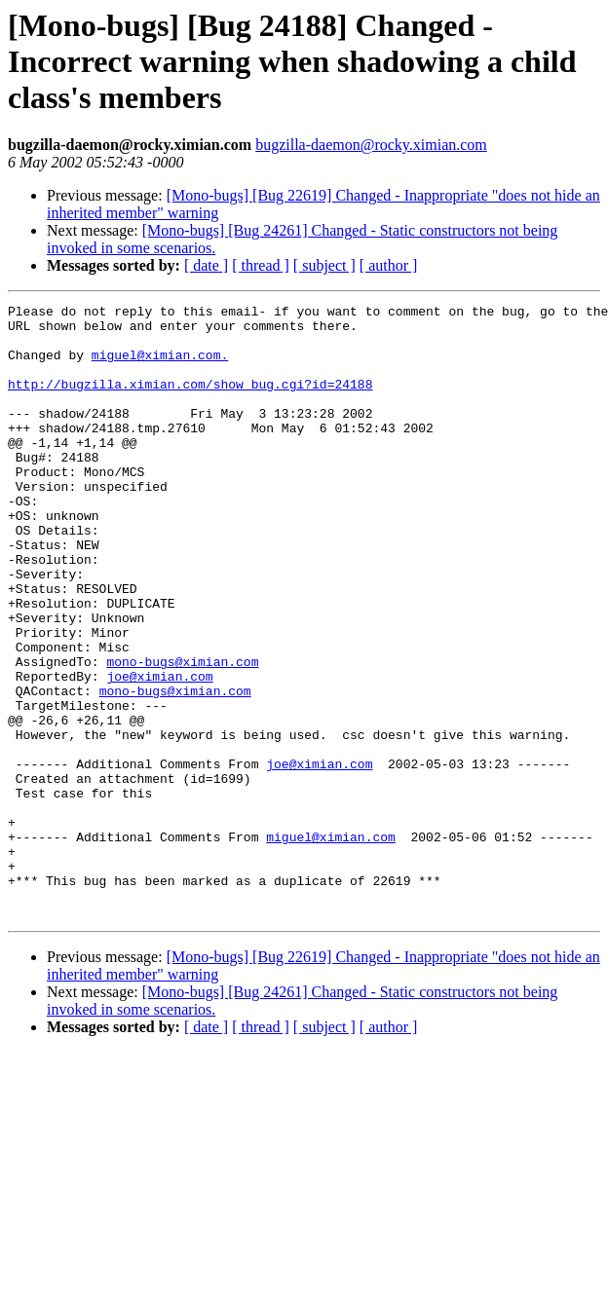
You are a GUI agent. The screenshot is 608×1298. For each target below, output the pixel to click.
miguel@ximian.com (331, 944)
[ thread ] (260, 265)
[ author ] (389, 265)
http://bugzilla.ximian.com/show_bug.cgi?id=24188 (190, 401)
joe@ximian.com (159, 751)
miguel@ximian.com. (160, 366)
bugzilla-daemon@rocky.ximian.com (371, 144)
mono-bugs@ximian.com (182, 734)
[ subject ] (324, 265)
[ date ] (206, 265)
